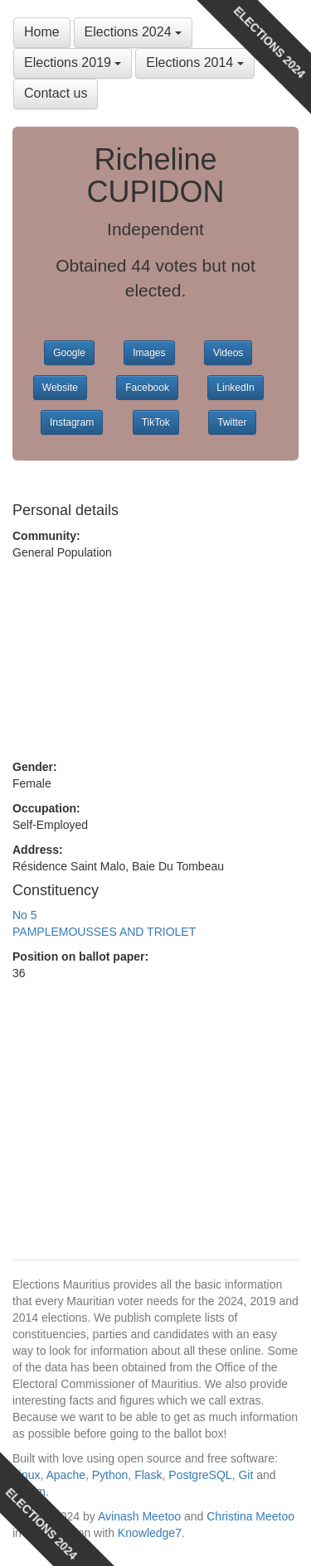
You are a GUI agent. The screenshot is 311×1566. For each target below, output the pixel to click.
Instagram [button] (72, 422)
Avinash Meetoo (139, 1516)
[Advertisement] (155, 659)
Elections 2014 (194, 62)
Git (245, 1475)
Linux (26, 1475)
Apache (65, 1475)
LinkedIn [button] (235, 387)
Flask (148, 1475)
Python (110, 1475)
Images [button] (149, 353)
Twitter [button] (231, 422)
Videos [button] (228, 353)
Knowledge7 (150, 1532)
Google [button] (69, 353)
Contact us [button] (55, 93)
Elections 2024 (133, 32)
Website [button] (60, 387)
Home (42, 32)
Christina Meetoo (250, 1516)
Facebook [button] (147, 387)
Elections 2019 (72, 62)
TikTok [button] (156, 422)
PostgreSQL (199, 1475)
